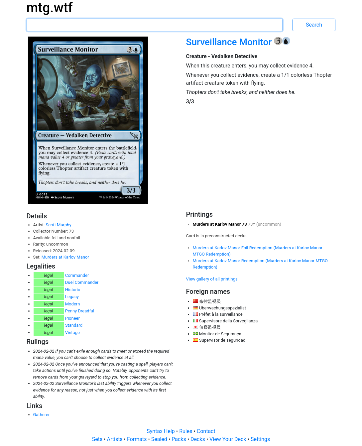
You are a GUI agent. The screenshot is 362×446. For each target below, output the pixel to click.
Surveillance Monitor (230, 42)
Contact (206, 431)
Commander (77, 275)
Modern (72, 303)
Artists (115, 439)
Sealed (160, 439)
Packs (179, 439)
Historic (72, 289)
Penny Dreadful (79, 310)
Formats (137, 439)
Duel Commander (82, 282)
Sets (98, 439)
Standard (73, 325)
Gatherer (41, 414)
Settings (260, 439)
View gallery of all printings (212, 279)
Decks (198, 439)
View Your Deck (228, 439)
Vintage (72, 332)
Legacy (72, 296)
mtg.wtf (50, 8)
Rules (186, 431)
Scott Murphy (58, 224)
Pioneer (72, 318)
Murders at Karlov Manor (65, 257)
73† (252, 224)
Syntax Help (161, 431)
